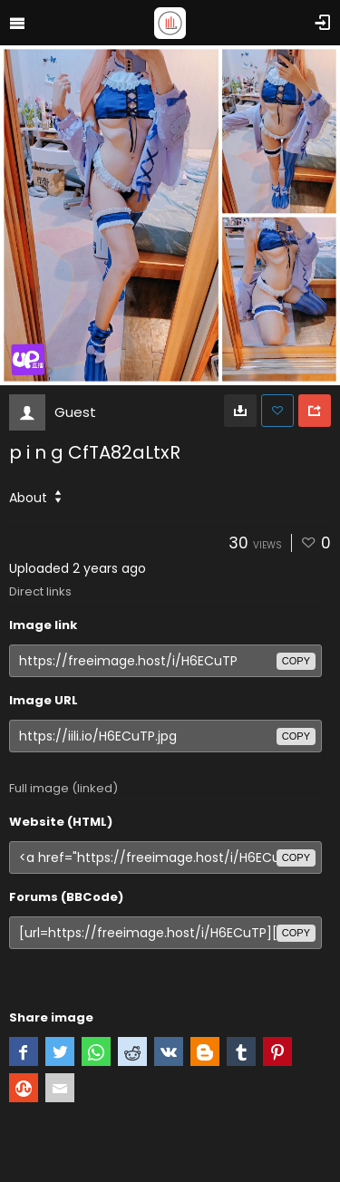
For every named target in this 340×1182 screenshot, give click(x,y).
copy (296, 660)
